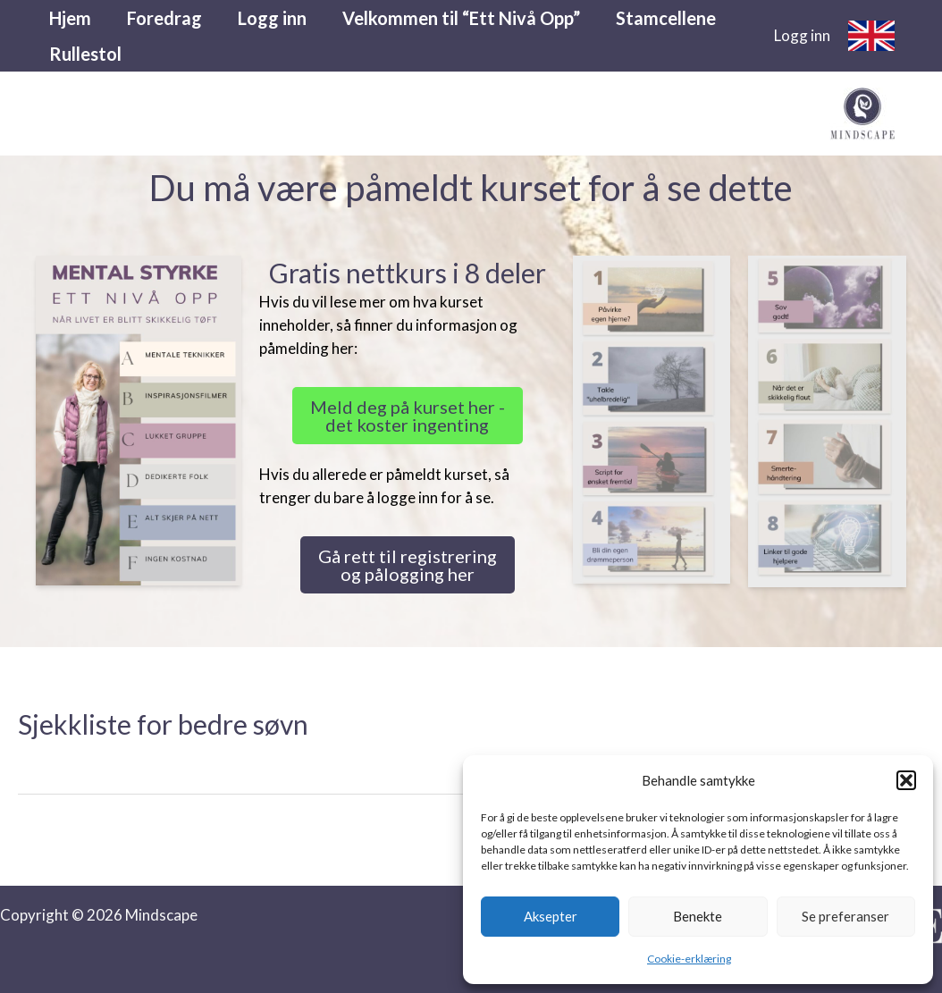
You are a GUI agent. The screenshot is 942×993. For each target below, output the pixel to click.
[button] (906, 780)
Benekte (697, 916)
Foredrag (164, 18)
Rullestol (85, 53)
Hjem (70, 18)
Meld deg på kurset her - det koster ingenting (407, 415)
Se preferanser (845, 916)
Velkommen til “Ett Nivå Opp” (461, 18)
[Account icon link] (802, 35)
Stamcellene (666, 18)
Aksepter (550, 916)
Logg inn (272, 18)
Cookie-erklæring (689, 958)
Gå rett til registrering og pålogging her (407, 565)
